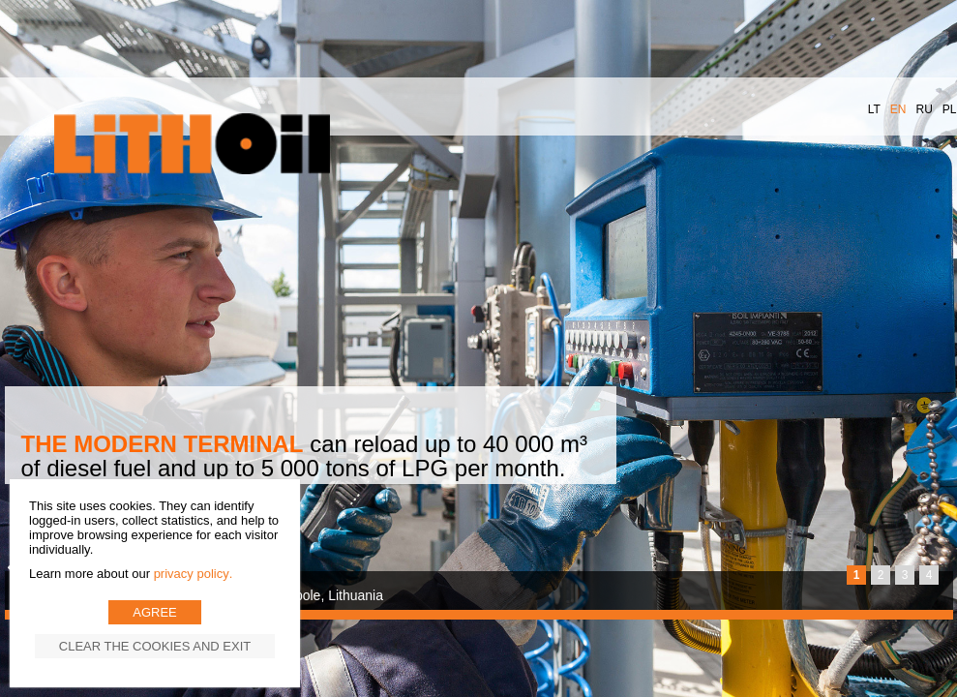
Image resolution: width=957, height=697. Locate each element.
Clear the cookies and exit (155, 646)
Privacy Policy (191, 573)
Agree (155, 612)
